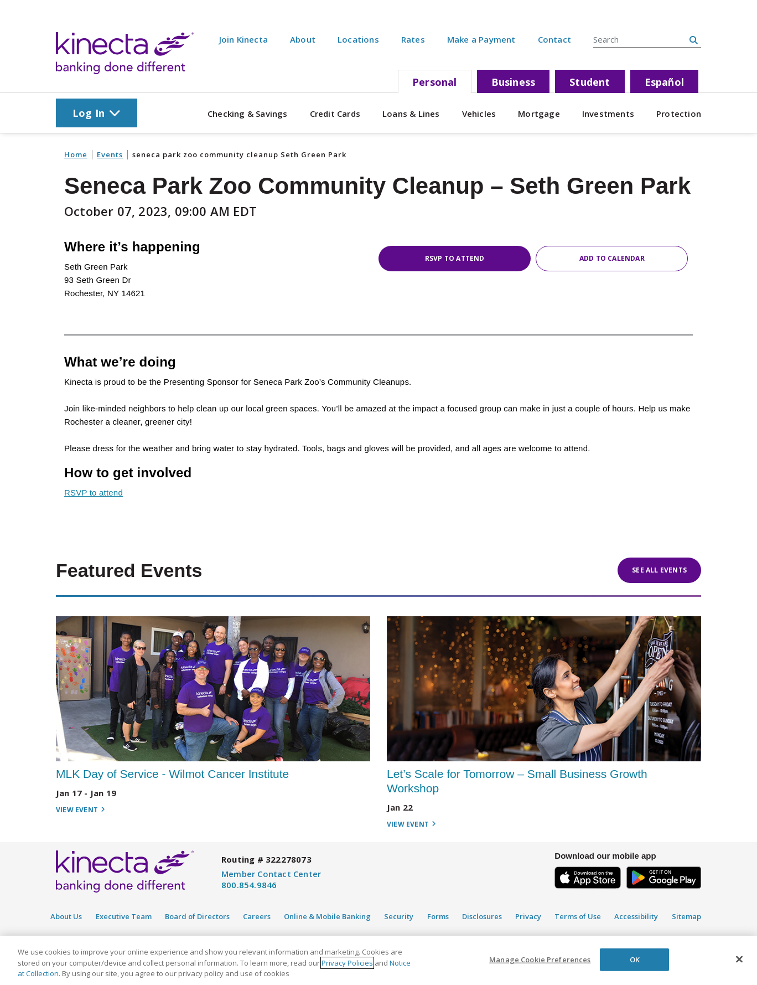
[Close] (739, 959)
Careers (257, 916)
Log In (96, 113)
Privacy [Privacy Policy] (528, 916)
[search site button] (693, 40)
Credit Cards (335, 113)
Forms (438, 916)
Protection (678, 113)
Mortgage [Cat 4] (539, 113)
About (302, 39)
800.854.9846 (249, 884)
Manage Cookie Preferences (539, 959)
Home (75, 154)
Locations (358, 39)
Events (110, 154)
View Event (80, 810)
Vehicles (479, 113)
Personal (434, 82)
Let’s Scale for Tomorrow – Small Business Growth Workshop (517, 781)
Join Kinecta (243, 39)
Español (664, 82)
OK (635, 959)
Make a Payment (481, 39)
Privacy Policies (347, 963)
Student (589, 82)
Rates (413, 39)
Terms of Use (577, 916)
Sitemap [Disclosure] (686, 916)
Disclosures (482, 916)
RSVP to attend (455, 258)
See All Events (659, 570)
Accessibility (636, 916)
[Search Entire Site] (639, 39)
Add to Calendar (612, 258)
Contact (554, 39)
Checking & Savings (248, 113)
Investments (608, 113)
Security (398, 916)
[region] (378, 960)
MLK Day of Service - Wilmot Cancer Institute (172, 773)
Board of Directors (197, 916)
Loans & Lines (411, 113)
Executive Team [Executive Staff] (124, 916)
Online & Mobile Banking (327, 916)
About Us (66, 916)
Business (513, 82)
